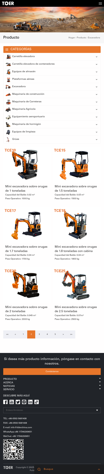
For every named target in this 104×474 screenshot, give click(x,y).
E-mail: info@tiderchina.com (17, 427)
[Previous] (7, 334)
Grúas (12, 139)
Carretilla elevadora (20, 56)
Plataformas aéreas (19, 79)
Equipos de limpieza (20, 132)
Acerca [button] (52, 383)
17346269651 (23, 436)
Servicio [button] (52, 389)
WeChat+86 (10, 436)
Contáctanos (52, 371)
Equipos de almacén (20, 72)
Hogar (72, 38)
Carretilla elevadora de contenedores (30, 64)
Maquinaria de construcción (24, 94)
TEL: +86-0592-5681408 (15, 419)
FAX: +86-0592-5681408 (15, 423)
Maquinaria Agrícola (20, 109)
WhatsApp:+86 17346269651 (17, 432)
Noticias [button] (52, 386)
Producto (81, 38)
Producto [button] (52, 379)
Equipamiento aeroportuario (25, 117)
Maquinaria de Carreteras (23, 102)
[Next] (63, 334)
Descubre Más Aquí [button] (16, 396)
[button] (99, 469)
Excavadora (94, 38)
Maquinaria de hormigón (23, 124)
